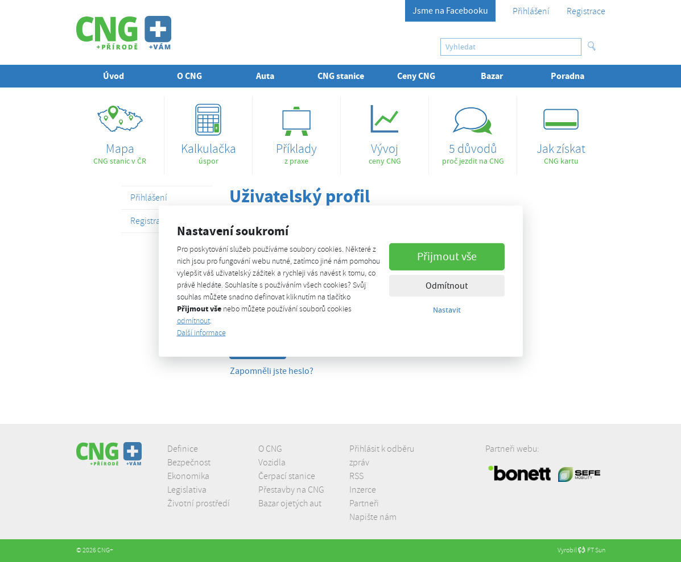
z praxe (296, 131)
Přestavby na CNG (291, 490)
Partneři (364, 503)
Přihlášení (531, 11)
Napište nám (373, 517)
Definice (182, 449)
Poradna (567, 76)
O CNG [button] (189, 76)
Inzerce (362, 490)
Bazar (492, 76)
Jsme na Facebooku (450, 10)
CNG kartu (561, 131)
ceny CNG (384, 131)
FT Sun (591, 550)
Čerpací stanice (286, 476)
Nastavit (447, 310)
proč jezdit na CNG (473, 131)
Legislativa (187, 490)
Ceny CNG (416, 76)
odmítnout (193, 321)
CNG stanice (340, 76)
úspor (208, 131)
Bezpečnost (189, 462)
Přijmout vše (447, 256)
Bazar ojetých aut (289, 503)
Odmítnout (447, 286)
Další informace (201, 333)
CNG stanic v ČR (120, 131)
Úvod (113, 76)
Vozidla (272, 462)
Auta (265, 76)
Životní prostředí (198, 503)
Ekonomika (188, 476)
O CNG (270, 449)
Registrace (586, 11)
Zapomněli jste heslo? (271, 371)
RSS (356, 476)
